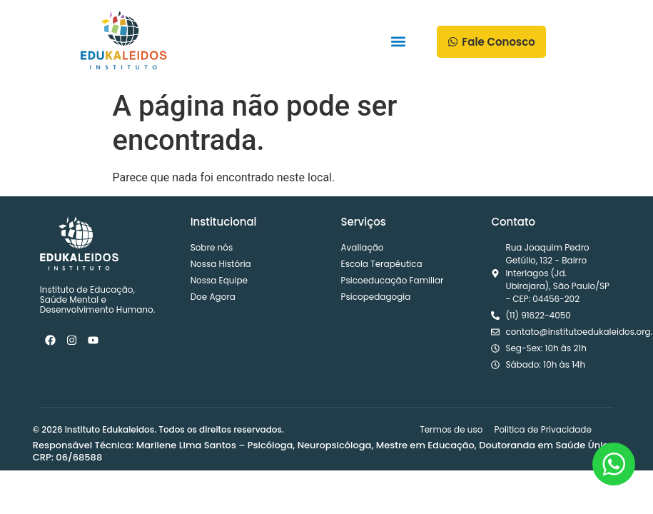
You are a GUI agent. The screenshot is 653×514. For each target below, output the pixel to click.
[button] (398, 42)
